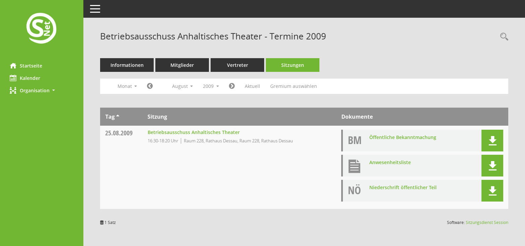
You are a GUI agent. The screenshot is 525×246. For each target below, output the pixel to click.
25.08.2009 (119, 132)
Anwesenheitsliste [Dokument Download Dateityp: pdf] (390, 162)
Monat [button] (127, 86)
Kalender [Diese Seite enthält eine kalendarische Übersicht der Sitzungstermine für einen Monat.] (25, 78)
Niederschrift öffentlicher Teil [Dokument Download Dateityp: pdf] (403, 187)
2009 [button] (211, 86)
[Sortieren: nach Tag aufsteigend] (117, 116)
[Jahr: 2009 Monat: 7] (150, 86)
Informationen (127, 65)
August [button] (182, 86)
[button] (42, 90)
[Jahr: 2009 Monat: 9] (232, 86)
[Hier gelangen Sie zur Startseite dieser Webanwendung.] (42, 29)
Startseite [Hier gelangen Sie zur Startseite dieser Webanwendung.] (26, 65)
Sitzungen (293, 65)
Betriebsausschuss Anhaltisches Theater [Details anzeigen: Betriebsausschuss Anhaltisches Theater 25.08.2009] (194, 132)
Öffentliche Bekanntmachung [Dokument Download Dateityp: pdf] (403, 137)
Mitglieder (182, 65)
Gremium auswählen (294, 86)
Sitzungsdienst (487, 222)
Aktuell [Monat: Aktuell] (252, 86)
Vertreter (237, 65)
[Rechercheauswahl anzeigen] (502, 36)
